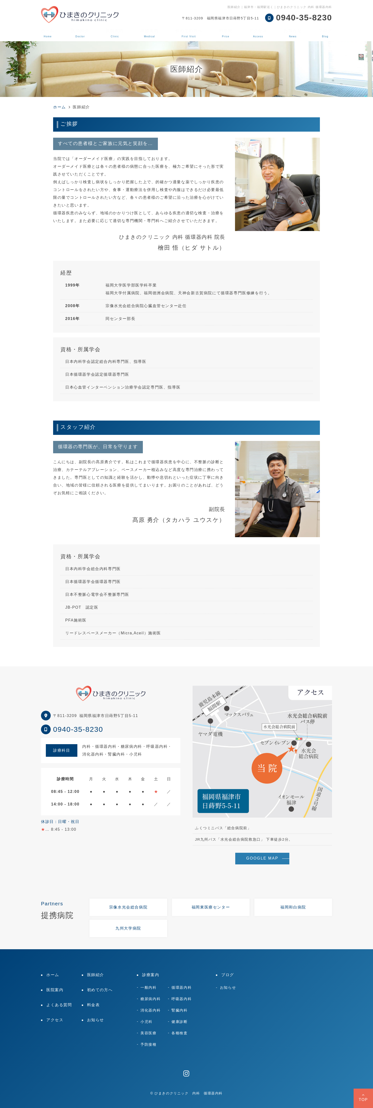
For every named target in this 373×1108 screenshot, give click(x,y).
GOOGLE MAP (262, 858)
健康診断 (179, 1022)
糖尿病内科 (150, 999)
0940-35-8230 (78, 729)
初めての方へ (188, 33)
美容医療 (148, 1033)
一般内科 (148, 987)
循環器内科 (181, 987)
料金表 (226, 33)
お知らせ (293, 33)
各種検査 (179, 1033)
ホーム (48, 33)
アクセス (258, 33)
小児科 (146, 1022)
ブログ (325, 33)
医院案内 (115, 33)
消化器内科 (150, 1010)
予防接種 (148, 1044)
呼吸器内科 (181, 999)
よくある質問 (59, 1005)
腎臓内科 (179, 1010)
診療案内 (149, 33)
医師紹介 (80, 33)
